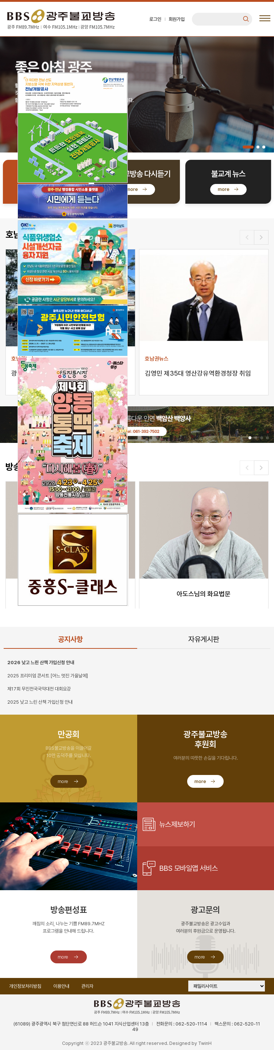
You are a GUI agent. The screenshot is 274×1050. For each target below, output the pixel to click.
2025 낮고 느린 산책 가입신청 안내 (40, 702)
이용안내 (61, 986)
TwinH (205, 1043)
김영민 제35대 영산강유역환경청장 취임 (198, 373)
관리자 (87, 986)
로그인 (155, 19)
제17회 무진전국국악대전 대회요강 (39, 689)
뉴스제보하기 (177, 824)
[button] (248, 147)
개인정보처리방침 (25, 986)
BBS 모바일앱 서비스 (188, 868)
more (132, 189)
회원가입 (177, 19)
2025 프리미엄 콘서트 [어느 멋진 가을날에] (47, 675)
